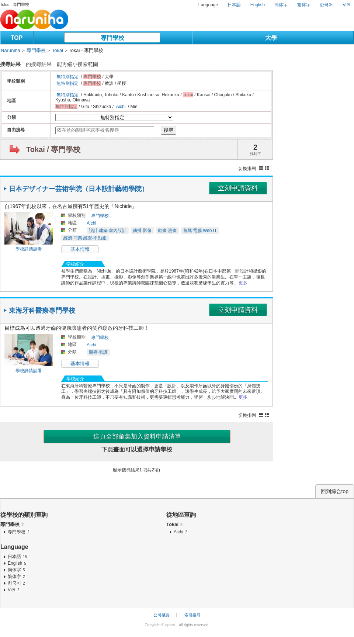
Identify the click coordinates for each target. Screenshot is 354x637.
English (257, 4)
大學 (271, 38)
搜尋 (168, 130)
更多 (243, 282)
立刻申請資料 (238, 188)
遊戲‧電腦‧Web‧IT (200, 230)
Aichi (120, 106)
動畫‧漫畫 (167, 230)
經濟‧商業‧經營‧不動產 (85, 237)
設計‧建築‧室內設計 (107, 230)
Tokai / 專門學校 (53, 149)
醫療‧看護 (98, 352)
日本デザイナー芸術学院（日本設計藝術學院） (78, 189)
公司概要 (161, 615)
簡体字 (281, 4)
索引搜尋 (192, 615)
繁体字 (303, 4)
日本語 (234, 4)
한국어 (326, 4)
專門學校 (112, 38)
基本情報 (80, 249)
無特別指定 (67, 76)
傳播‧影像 (142, 230)
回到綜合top (334, 491)
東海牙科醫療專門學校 (42, 310)
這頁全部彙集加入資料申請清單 (137, 436)
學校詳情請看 (28, 249)
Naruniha (10, 50)
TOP (17, 38)
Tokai (57, 50)
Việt (346, 4)
